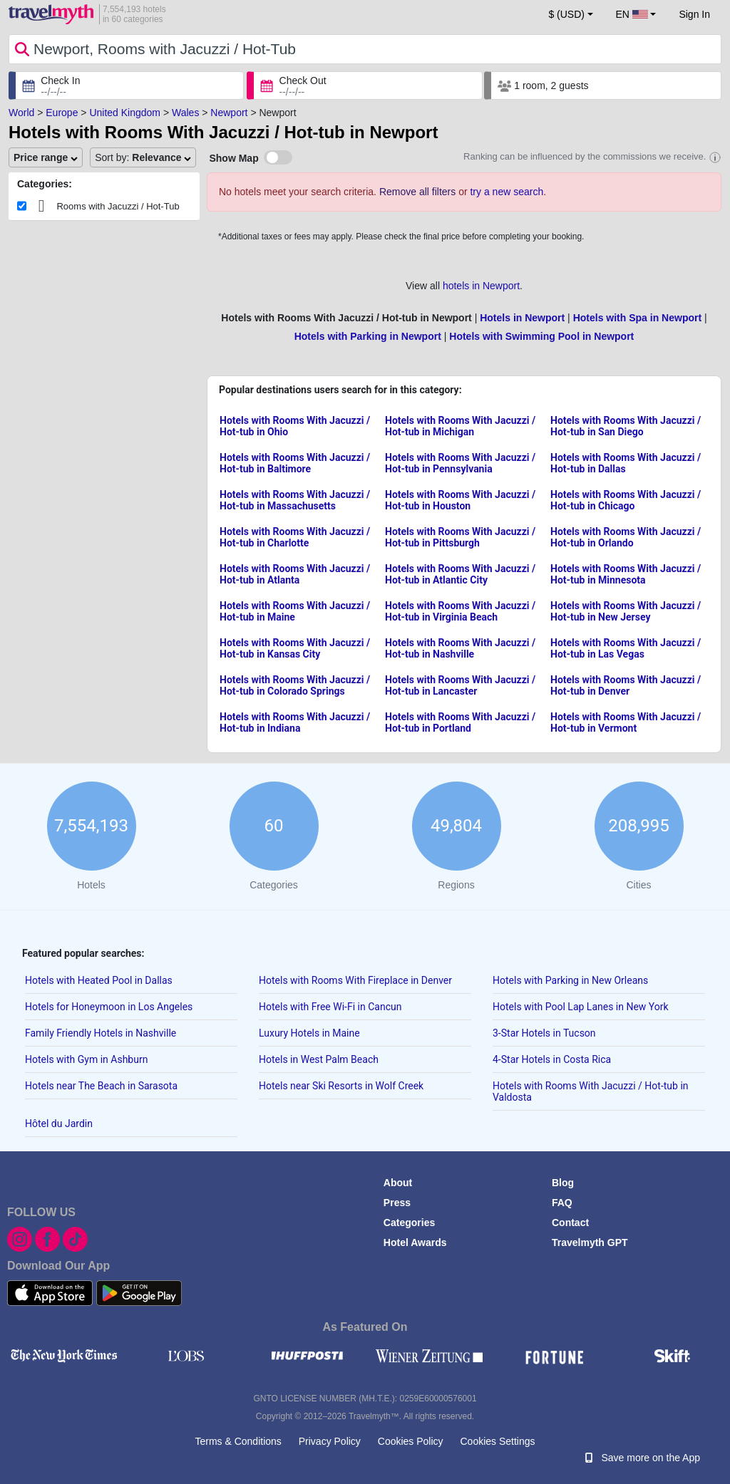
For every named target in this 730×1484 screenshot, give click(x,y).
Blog (563, 1182)
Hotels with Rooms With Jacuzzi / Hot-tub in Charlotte (295, 537)
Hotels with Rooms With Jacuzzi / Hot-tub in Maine (295, 611)
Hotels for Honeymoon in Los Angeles (108, 1006)
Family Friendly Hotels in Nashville (100, 1033)
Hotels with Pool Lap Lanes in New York (581, 1006)
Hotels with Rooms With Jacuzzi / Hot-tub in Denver (625, 685)
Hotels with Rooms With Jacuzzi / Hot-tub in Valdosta (591, 1091)
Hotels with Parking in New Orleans (570, 980)
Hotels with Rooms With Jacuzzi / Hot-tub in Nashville (460, 648)
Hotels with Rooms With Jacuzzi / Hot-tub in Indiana (295, 722)
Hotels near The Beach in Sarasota (101, 1085)
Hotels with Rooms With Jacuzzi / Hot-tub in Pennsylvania (460, 463)
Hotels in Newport (522, 317)
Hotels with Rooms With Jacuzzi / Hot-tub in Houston (460, 500)
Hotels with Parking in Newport (367, 336)
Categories (409, 1222)
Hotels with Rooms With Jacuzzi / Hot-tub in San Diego (625, 426)
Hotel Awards (415, 1242)
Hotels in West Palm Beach (319, 1059)
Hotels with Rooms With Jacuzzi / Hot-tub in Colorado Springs (295, 685)
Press (397, 1202)
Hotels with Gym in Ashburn (86, 1059)
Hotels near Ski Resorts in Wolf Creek (341, 1085)
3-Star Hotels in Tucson (544, 1033)
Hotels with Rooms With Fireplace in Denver (355, 980)
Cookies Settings (497, 1441)
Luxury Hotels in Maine (309, 1033)
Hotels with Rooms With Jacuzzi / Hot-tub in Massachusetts (295, 500)
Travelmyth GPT (590, 1242)
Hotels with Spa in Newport (637, 317)
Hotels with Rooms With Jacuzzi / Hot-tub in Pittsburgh (460, 537)
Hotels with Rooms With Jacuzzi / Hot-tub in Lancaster (460, 685)
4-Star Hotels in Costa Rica (552, 1059)
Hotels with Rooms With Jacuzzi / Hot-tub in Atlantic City (460, 574)
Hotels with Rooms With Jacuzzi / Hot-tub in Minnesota (625, 574)
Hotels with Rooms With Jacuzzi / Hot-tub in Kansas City (295, 648)
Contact (570, 1222)
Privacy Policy (330, 1441)
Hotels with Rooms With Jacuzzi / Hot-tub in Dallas (625, 463)
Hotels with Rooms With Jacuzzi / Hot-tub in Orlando (625, 537)
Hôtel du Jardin (59, 1123)
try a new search (506, 191)
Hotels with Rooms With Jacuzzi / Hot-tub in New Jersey (625, 611)
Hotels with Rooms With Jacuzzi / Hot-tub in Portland (460, 722)
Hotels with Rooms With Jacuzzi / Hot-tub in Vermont (625, 722)
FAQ (562, 1202)
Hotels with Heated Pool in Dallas (99, 980)
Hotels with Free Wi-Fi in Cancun (330, 1006)
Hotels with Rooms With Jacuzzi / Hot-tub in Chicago (625, 500)
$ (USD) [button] (566, 14)
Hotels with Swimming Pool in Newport (541, 336)
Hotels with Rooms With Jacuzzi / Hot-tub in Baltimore (295, 463)
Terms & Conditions (238, 1441)
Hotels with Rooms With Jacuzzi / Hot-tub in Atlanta (295, 574)
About (398, 1182)
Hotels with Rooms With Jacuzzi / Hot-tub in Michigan (460, 426)
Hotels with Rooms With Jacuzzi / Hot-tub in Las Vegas (625, 648)
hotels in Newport (481, 285)
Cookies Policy (410, 1441)
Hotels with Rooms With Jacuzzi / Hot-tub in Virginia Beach (460, 611)
